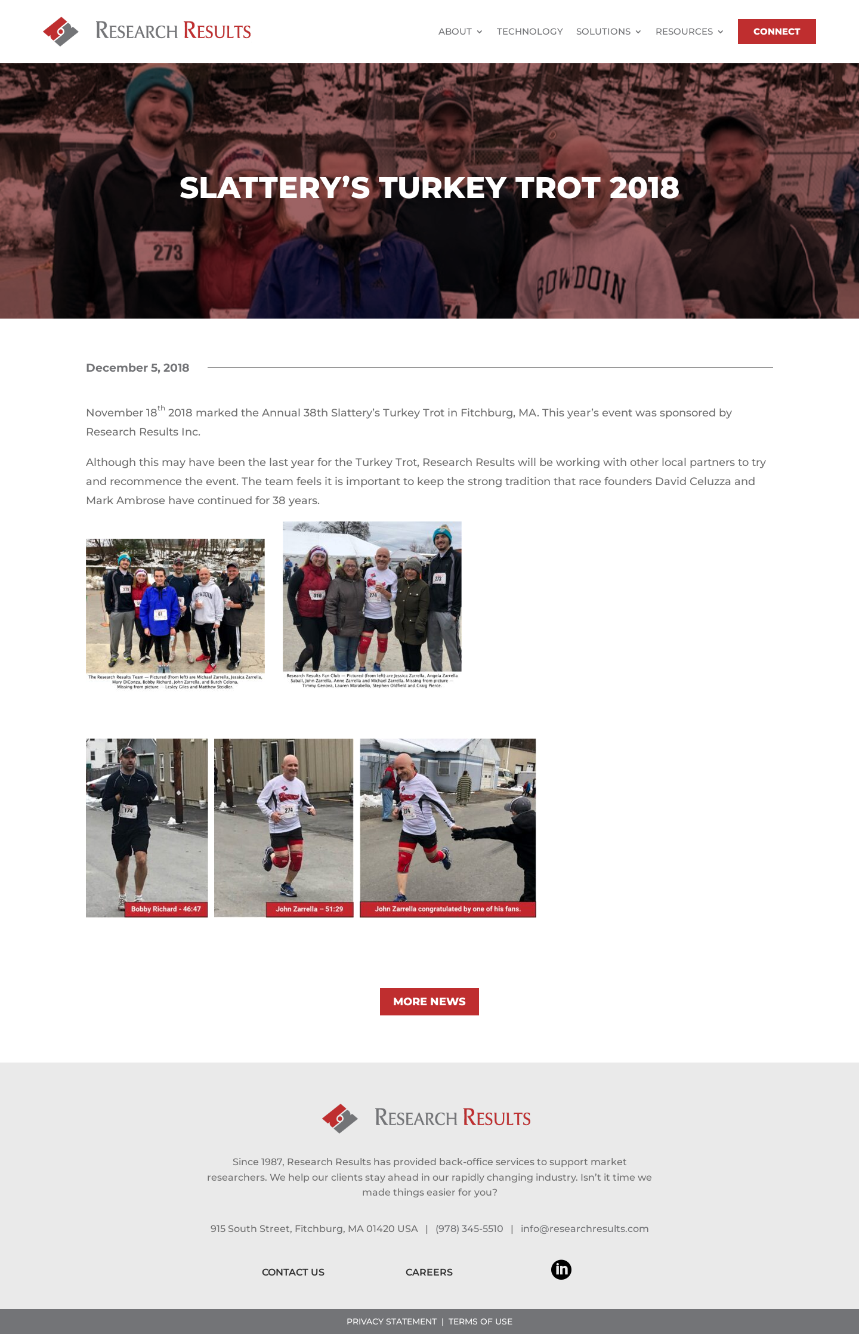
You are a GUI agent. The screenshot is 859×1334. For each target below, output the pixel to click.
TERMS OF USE (480, 1321)
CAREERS (429, 1272)
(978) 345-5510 (469, 1228)
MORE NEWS (429, 1001)
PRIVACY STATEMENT (392, 1321)
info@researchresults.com (585, 1228)
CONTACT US (293, 1272)
